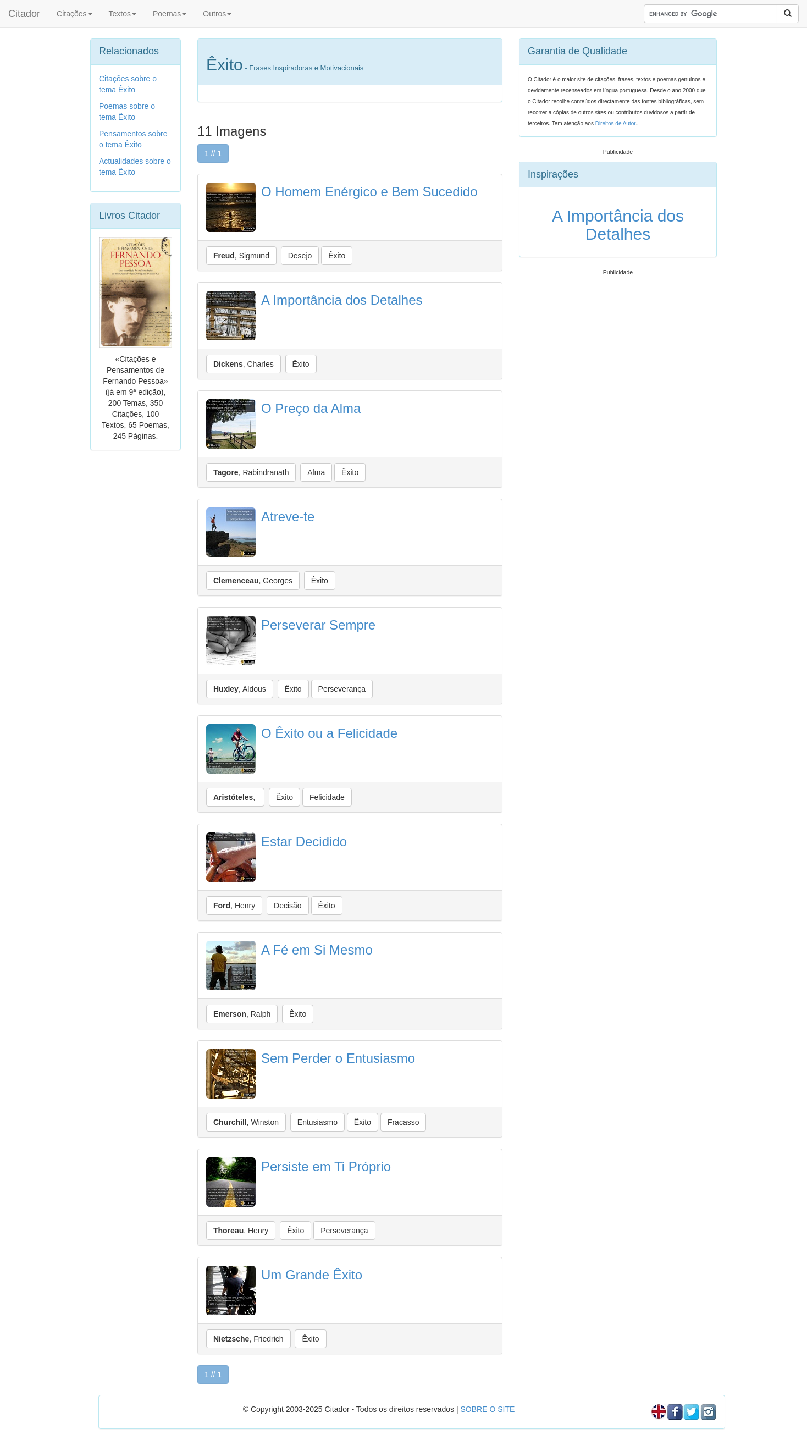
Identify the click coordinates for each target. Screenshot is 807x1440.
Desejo (300, 255)
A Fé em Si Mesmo (317, 949)
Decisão (288, 905)
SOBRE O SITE (487, 1409)
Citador (24, 13)
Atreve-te (287, 516)
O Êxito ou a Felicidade (329, 733)
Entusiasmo (317, 1122)
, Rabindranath (251, 472)
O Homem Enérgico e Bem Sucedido (369, 191)
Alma (316, 472)
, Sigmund (241, 255)
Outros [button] (217, 13)
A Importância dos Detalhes (342, 300)
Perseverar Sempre (318, 624)
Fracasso (403, 1122)
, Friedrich (248, 1338)
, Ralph (241, 1013)
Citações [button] (74, 13)
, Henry (234, 905)
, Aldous (239, 689)
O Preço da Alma (311, 408)
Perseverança (342, 689)
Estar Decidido (304, 841)
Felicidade (327, 797)
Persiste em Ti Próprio (326, 1166)
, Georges (252, 580)
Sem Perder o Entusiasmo (338, 1058)
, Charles (243, 364)
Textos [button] (122, 13)
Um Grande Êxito (311, 1274)
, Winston (246, 1122)
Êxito (336, 255)
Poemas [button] (169, 13)
